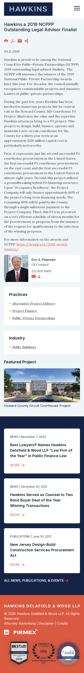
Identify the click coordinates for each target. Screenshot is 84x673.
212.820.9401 (41, 271)
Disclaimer (46, 623)
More (15, 465)
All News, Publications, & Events (34, 580)
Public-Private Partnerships (33, 318)
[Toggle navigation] (77, 10)
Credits (62, 623)
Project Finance (24, 311)
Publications (20, 536)
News (14, 436)
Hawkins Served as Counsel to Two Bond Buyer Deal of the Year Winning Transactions (41, 500)
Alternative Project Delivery (33, 303)
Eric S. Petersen (44, 260)
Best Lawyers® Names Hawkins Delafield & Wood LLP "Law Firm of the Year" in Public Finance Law (41, 450)
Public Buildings (24, 347)
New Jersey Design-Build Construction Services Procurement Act (42, 550)
